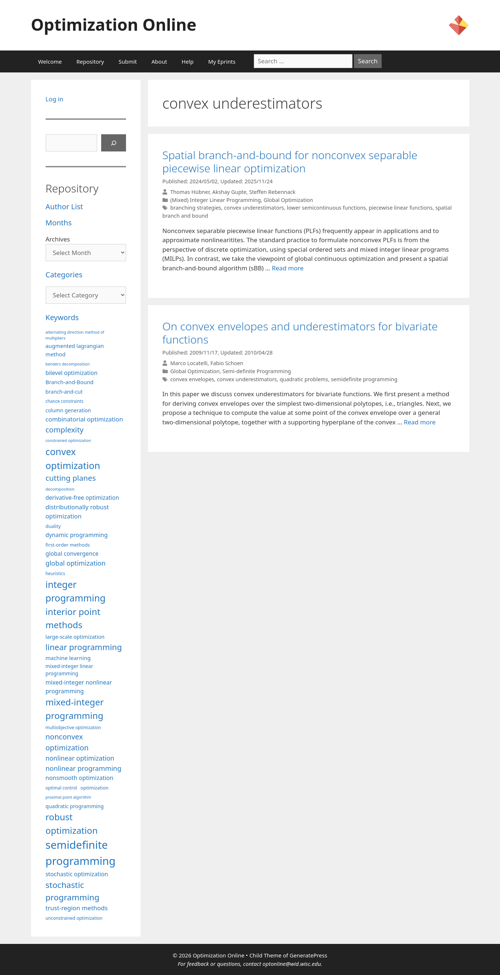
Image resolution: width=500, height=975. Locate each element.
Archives (58, 239)
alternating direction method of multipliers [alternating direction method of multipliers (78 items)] (75, 335)
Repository (90, 61)
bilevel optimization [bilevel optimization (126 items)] (72, 373)
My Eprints (222, 61)
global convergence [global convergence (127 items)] (72, 554)
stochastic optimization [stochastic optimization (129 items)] (77, 874)
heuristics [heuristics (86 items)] (55, 573)
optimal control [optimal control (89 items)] (61, 788)
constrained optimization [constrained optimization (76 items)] (68, 440)
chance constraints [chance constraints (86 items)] (65, 401)
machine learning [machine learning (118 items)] (68, 657)
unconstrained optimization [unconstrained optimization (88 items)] (74, 918)
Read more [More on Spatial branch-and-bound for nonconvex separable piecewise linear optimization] (288, 268)
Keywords (62, 317)
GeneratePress (308, 955)
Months (59, 223)
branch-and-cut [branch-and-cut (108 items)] (64, 391)
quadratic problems (304, 379)
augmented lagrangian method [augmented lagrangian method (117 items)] (75, 349)
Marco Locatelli (188, 363)
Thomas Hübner (189, 191)
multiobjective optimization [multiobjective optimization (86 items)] (73, 727)
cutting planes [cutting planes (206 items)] (71, 478)
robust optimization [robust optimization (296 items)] (72, 823)
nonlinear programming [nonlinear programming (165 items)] (84, 768)
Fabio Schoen (226, 363)
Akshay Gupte (229, 191)
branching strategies (195, 207)
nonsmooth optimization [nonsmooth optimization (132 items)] (80, 778)
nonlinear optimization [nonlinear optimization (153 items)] (80, 758)
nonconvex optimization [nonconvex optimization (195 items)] (67, 742)
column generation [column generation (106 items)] (68, 410)
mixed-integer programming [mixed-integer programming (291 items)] (75, 708)
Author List (64, 206)
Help (188, 61)
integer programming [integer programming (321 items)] (76, 591)
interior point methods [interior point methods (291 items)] (73, 618)
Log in (55, 99)
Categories (64, 275)
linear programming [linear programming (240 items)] (84, 646)
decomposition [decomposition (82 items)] (60, 489)
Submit (128, 61)
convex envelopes (192, 379)
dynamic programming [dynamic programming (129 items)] (77, 535)
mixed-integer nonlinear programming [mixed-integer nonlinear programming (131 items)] (79, 686)
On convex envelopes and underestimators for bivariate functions (300, 333)
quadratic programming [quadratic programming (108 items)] (75, 806)
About (159, 61)
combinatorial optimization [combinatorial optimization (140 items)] (84, 419)
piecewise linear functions (400, 207)
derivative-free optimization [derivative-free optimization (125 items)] (82, 498)
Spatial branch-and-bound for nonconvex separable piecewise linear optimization (290, 161)
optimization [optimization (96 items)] (94, 787)
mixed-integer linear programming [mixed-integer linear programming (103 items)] (69, 670)
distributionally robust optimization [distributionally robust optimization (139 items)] (77, 511)
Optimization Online (113, 24)
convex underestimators (254, 207)
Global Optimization (288, 199)
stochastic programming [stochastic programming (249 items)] (73, 891)
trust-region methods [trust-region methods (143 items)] (77, 908)
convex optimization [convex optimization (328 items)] (73, 458)
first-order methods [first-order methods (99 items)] (68, 544)
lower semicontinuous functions (326, 207)
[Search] (113, 143)
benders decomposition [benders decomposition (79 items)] (68, 364)
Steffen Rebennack (272, 191)
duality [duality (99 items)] (53, 526)
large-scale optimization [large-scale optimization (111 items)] (75, 636)
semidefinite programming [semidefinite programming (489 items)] (81, 852)
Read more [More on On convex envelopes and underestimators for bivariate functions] (420, 422)
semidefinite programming (364, 379)
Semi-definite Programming (256, 371)
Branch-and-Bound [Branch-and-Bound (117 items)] (70, 382)
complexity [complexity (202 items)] (65, 429)
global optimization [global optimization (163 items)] (76, 563)
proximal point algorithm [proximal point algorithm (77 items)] (68, 797)
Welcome (50, 61)
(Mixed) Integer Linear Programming (215, 199)
